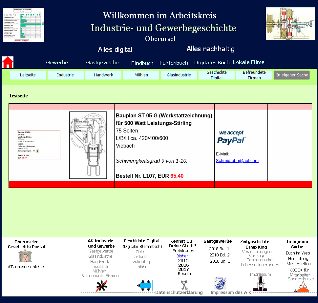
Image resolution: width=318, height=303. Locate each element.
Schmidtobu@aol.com (237, 160)
